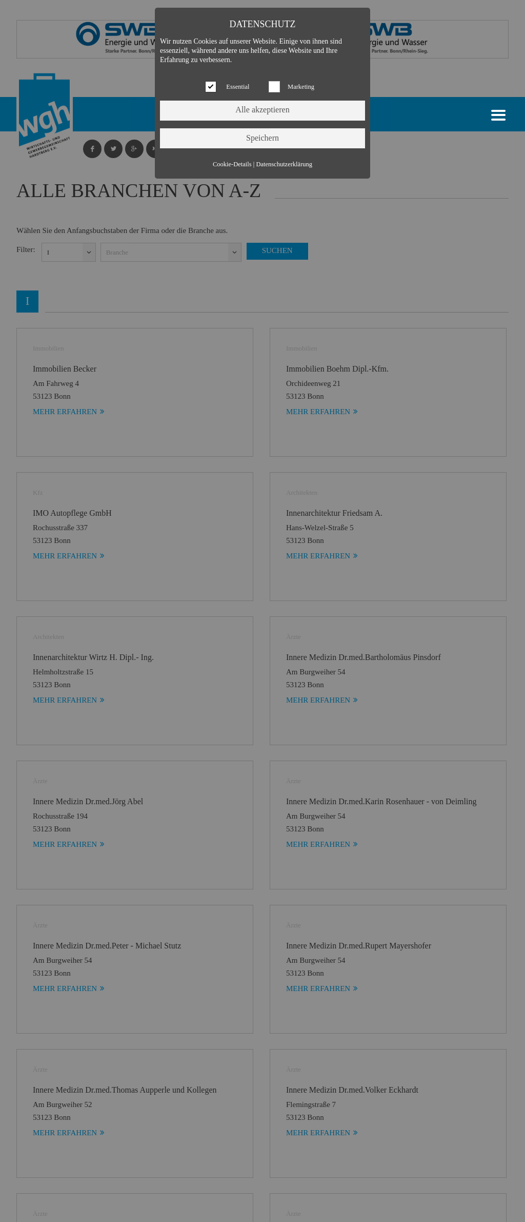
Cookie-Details (232, 164)
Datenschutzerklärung (284, 164)
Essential (237, 86)
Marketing (301, 86)
